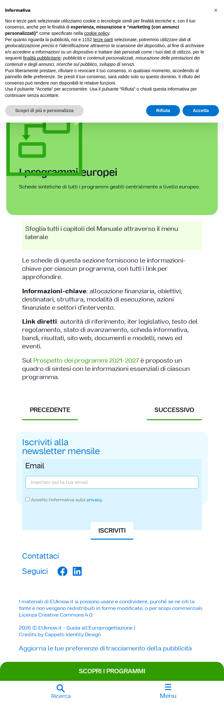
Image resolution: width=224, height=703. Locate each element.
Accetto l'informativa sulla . (67, 500)
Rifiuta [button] (163, 110)
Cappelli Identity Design (73, 634)
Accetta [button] (201, 110)
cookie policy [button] (96, 33)
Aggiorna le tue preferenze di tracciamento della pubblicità (105, 648)
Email (35, 466)
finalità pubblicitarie (42, 57)
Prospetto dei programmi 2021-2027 (86, 360)
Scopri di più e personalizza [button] (44, 110)
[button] (61, 692)
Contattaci (40, 556)
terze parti (103, 39)
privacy (94, 500)
